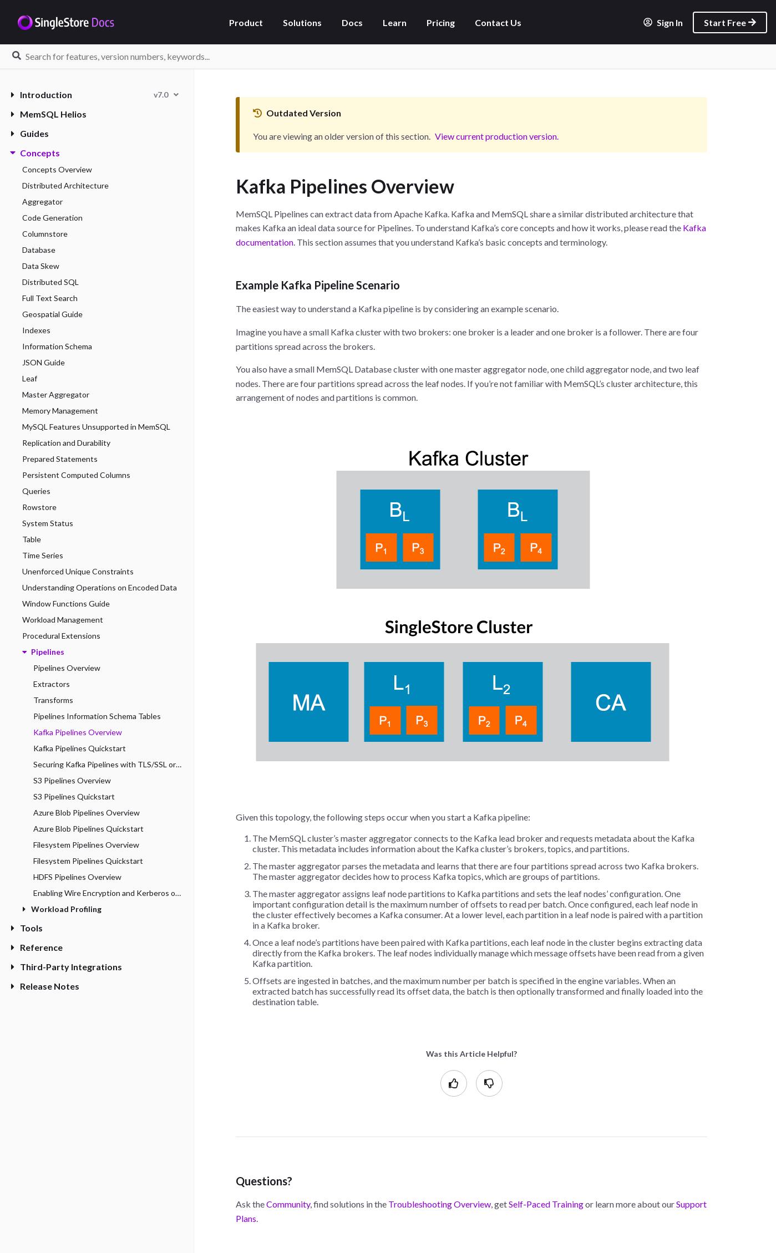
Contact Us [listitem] (498, 22)
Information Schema (57, 346)
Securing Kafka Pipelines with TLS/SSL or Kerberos (107, 764)
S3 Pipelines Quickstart (74, 796)
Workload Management (62, 619)
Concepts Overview (57, 169)
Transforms (53, 700)
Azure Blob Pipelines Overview (86, 812)
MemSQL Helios (49, 114)
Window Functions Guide (66, 603)
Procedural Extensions (61, 635)
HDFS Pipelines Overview (77, 877)
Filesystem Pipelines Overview (86, 844)
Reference (37, 947)
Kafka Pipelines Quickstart (79, 748)
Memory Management (60, 410)
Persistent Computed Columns (76, 475)
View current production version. (497, 136)
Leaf (29, 378)
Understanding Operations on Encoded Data (99, 587)
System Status (47, 523)
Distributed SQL (50, 282)
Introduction (41, 94)
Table (31, 539)
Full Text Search (50, 298)
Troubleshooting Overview (439, 1204)
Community (288, 1204)
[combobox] (166, 94)
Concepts (35, 152)
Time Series (42, 555)
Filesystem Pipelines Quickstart (88, 860)
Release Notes (45, 986)
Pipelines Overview (66, 668)
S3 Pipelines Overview (72, 780)
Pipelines (43, 651)
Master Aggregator (55, 394)
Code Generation (52, 217)
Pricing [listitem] (441, 22)
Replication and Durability (66, 442)
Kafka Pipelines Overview (77, 732)
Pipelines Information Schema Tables (97, 716)
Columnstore (45, 233)
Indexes (36, 330)
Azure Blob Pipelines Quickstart (88, 828)
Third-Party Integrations (66, 966)
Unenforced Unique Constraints (78, 571)
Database (38, 249)
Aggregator (42, 201)
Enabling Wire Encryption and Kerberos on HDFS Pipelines (107, 893)
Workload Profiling (62, 909)
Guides (30, 133)
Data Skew (40, 266)
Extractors (51, 684)
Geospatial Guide (52, 314)
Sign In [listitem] (663, 22)
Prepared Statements (60, 458)
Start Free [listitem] (730, 22)
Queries (36, 491)
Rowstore (39, 507)
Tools (27, 928)
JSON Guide (43, 362)
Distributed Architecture (65, 185)
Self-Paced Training (546, 1204)
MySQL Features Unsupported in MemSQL (96, 426)
